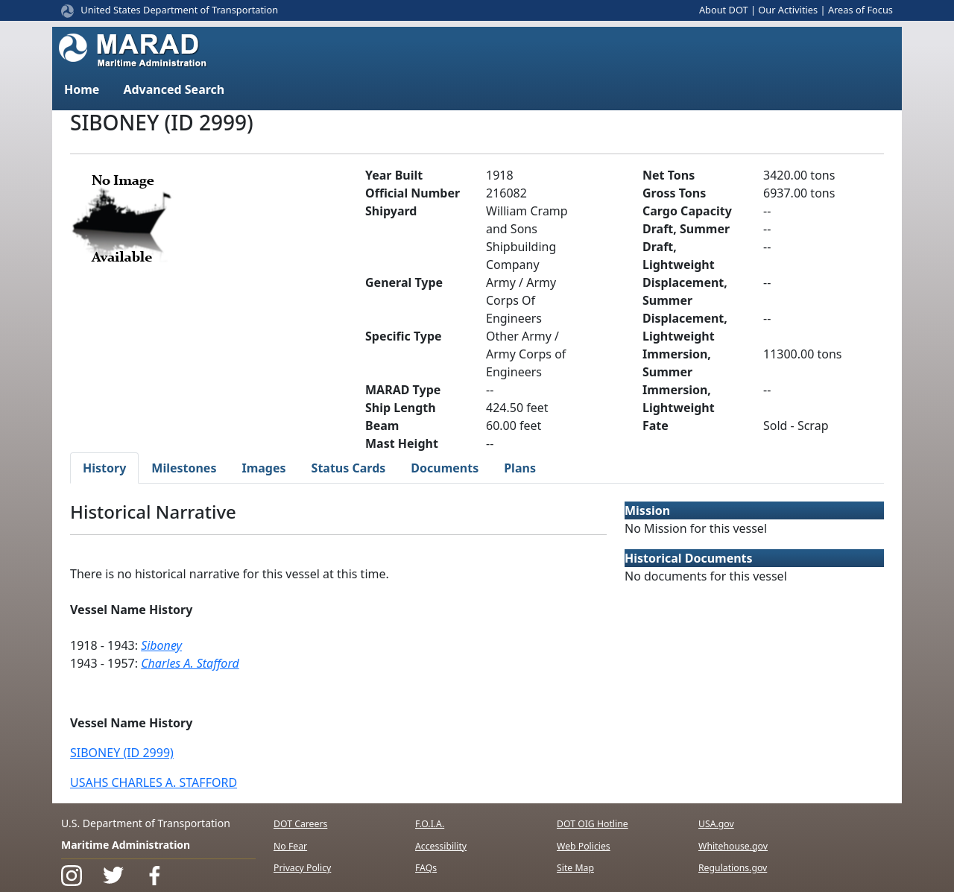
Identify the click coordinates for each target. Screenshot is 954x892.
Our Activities (788, 9)
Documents (444, 468)
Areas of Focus (860, 9)
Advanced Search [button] (173, 89)
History (104, 468)
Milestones (183, 468)
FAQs (426, 867)
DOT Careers (300, 823)
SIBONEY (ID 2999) (122, 752)
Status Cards (349, 468)
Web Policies (583, 846)
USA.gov (716, 823)
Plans (520, 468)
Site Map (575, 867)
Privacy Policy (302, 867)
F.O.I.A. (429, 823)
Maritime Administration (125, 845)
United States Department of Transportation (179, 9)
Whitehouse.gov (733, 846)
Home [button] (81, 89)
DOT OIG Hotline (592, 823)
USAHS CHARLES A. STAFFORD (153, 782)
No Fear (290, 846)
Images (263, 468)
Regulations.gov (732, 867)
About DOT (723, 9)
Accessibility (441, 846)
